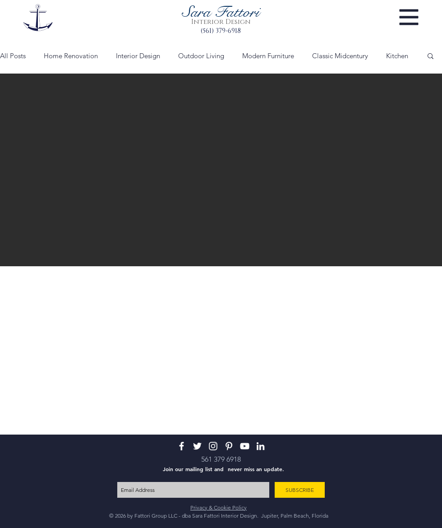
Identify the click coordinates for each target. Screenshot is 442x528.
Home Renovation (71, 55)
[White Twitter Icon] (197, 446)
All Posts (13, 55)
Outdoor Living (201, 55)
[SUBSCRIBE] (300, 490)
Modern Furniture (268, 55)
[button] (409, 17)
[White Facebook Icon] (181, 446)
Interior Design (138, 55)
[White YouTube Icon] (244, 446)
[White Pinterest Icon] (229, 446)
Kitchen (397, 55)
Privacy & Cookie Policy (218, 507)
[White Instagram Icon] (213, 446)
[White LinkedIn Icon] (260, 446)
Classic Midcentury (340, 55)
